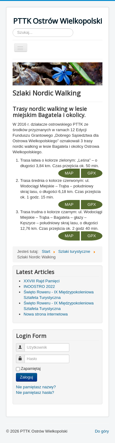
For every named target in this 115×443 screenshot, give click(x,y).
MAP (69, 173)
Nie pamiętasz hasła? (35, 392)
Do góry (102, 431)
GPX (91, 173)
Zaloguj (26, 377)
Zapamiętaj (30, 368)
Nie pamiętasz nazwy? (36, 387)
